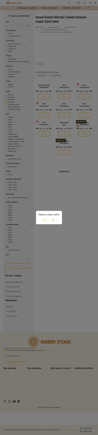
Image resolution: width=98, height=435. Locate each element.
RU (44, 220)
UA (53, 220)
